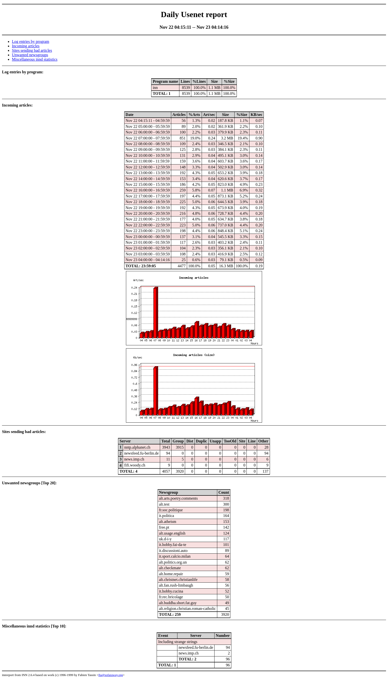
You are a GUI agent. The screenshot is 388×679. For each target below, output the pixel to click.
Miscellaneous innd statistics (34, 59)
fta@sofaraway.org (110, 675)
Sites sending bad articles (32, 50)
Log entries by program (30, 41)
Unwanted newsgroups (30, 55)
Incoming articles (26, 46)
